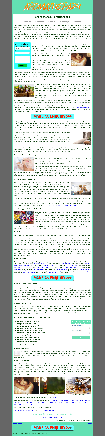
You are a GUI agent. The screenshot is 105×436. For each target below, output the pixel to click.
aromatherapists (45, 43)
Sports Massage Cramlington (47, 410)
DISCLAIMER (87, 13)
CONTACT (81, 13)
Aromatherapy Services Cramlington (32, 318)
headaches (38, 219)
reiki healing (52, 272)
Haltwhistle (59, 402)
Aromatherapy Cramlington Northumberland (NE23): (31, 25)
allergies (62, 219)
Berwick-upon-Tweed (67, 400)
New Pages (20, 423)
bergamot (49, 86)
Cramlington (66, 132)
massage (88, 76)
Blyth (31, 404)
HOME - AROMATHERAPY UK (52, 417)
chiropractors (84, 269)
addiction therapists (43, 267)
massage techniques (53, 72)
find (19, 306)
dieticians (17, 269)
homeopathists (66, 263)
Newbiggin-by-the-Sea (37, 402)
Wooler (74, 402)
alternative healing (41, 263)
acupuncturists (62, 269)
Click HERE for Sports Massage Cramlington (62, 205)
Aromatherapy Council (83, 107)
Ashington (24, 402)
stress (45, 219)
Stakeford (50, 402)
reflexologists (49, 265)
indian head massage (72, 267)
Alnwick (16, 402)
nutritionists (18, 267)
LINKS (71, 13)
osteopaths (73, 265)
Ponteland (55, 400)
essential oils (84, 43)
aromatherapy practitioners (40, 400)
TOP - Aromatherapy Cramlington (25, 410)
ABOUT (76, 13)
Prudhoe (87, 400)
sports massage (56, 271)
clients (52, 134)
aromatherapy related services (77, 251)
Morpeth (25, 404)
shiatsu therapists (30, 271)
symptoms (44, 45)
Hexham (68, 402)
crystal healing (39, 269)
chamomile (48, 84)
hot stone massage (82, 271)
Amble (80, 402)
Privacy (90, 423)
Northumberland (29, 253)
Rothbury (87, 402)
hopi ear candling (29, 272)
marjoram (38, 88)
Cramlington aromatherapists (24, 235)
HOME (67, 13)
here (54, 397)
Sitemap (15, 423)
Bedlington (79, 400)
